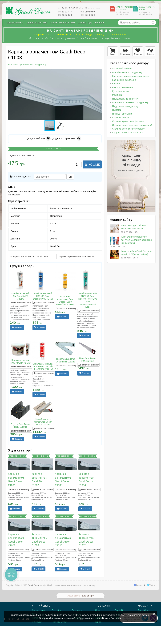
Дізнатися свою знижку (22, 155)
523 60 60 (87, 15)
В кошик (92, 164)
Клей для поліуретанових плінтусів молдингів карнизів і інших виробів (136, 239)
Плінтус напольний (122, 113)
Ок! (70, 176)
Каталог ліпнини (15, 22)
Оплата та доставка (37, 22)
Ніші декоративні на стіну (125, 98)
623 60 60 (65, 15)
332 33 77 (65, 11)
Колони (116, 83)
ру (92, 595)
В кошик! (17, 327)
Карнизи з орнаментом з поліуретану (131, 76)
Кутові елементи (120, 91)
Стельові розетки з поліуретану (128, 128)
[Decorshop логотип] (12, 609)
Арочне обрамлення (122, 68)
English (85, 595)
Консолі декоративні (122, 87)
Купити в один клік (20, 176)
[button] (98, 72)
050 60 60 (87, 11)
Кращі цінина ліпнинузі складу (131, 163)
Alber (97, 610)
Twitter (151, 585)
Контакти (100, 22)
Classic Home (39, 610)
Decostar (56, 610)
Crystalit (119, 610)
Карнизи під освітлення (124, 80)
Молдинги (117, 95)
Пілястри (116, 110)
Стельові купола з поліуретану (128, 121)
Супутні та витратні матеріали (127, 132)
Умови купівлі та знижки (62, 22)
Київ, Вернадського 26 (79, 8)
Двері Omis (143, 610)
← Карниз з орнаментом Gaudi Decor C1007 (31, 256)
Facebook (139, 585)
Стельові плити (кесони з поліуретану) (132, 125)
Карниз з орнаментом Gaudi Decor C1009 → (80, 256)
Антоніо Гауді (85, 22)
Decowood (77, 610)
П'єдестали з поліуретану (125, 106)
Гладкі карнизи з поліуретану (127, 72)
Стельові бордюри (121, 117)
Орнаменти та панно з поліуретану (130, 102)
